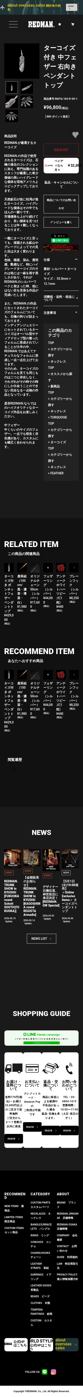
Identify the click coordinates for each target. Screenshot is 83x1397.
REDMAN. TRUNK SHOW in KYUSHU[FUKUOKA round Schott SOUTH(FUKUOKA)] (11, 896)
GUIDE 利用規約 (67, 1257)
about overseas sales (65, 1344)
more (71, 6)
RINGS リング (40, 1235)
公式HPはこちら (20, 1343)
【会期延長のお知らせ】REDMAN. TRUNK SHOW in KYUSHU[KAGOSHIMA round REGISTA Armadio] (32, 896)
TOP (51, 343)
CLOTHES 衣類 (40, 1303)
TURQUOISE (58, 417)
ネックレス (58, 361)
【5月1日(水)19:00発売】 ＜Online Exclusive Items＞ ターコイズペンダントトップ (70, 896)
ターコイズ (58, 442)
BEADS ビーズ (40, 1296)
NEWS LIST (39, 938)
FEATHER (57, 473)
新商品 (55, 386)
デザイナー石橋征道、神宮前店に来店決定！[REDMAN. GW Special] (51, 896)
